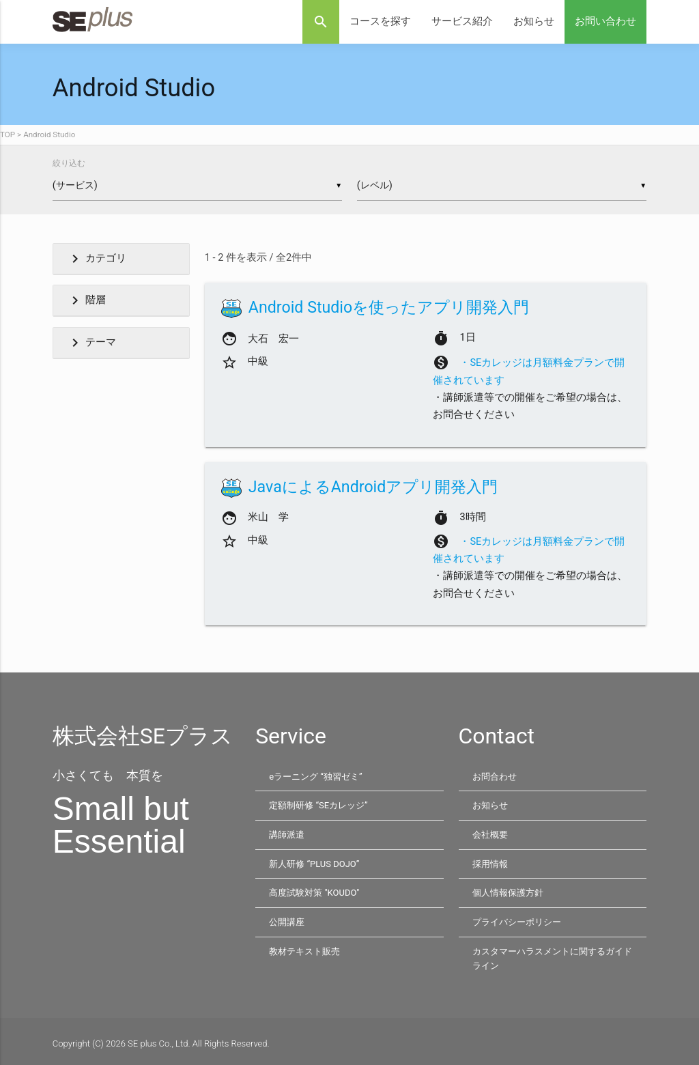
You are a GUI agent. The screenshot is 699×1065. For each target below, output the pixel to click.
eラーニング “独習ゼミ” (315, 776)
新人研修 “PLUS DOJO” (314, 862)
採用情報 (490, 862)
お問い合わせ (605, 21)
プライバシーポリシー (516, 919)
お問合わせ (494, 776)
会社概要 (490, 833)
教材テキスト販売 (304, 947)
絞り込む (69, 163)
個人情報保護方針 (507, 890)
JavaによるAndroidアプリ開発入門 (373, 486)
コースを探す (380, 21)
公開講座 (286, 919)
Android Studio (49, 134)
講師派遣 (286, 833)
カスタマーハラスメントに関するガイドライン (552, 954)
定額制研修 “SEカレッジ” (318, 805)
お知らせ (533, 21)
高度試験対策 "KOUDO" (314, 890)
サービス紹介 (462, 21)
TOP (7, 134)
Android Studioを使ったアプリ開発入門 (388, 307)
